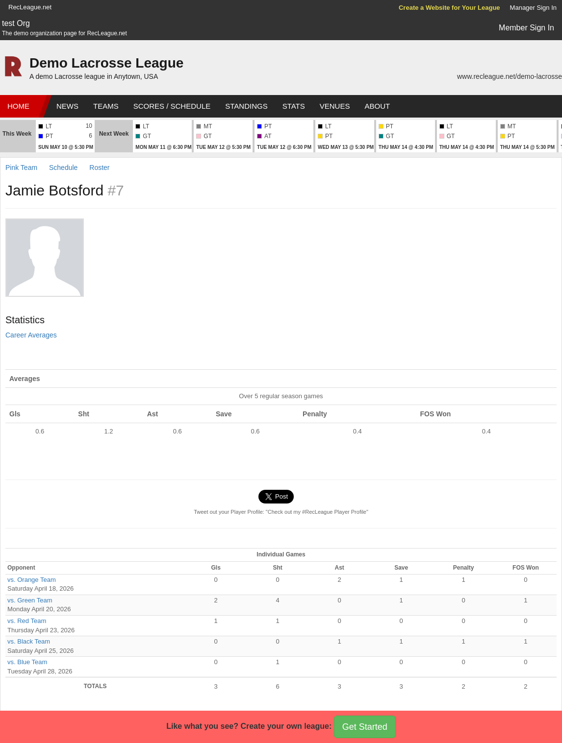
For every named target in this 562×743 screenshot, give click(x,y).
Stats (293, 106)
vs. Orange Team (31, 579)
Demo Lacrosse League (106, 63)
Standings (246, 106)
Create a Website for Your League (449, 7)
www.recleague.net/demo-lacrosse (509, 76)
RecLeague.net (29, 7)
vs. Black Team (28, 641)
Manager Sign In (533, 7)
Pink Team (21, 167)
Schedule (63, 167)
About (377, 106)
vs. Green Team (29, 600)
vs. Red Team (26, 620)
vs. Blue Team (27, 662)
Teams (106, 106)
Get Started (364, 727)
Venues (335, 106)
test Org (16, 23)
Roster (99, 167)
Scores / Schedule (172, 106)
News (67, 106)
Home (18, 106)
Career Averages (31, 335)
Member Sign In (526, 28)
